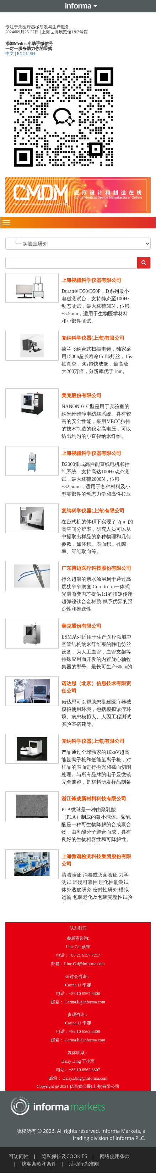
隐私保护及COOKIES (64, 1156)
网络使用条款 (115, 1156)
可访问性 (19, 1156)
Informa (78, 6)
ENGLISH (26, 53)
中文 (10, 53)
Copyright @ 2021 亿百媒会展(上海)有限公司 (78, 1086)
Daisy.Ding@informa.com (85, 1078)
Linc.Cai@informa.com (84, 963)
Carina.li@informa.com (85, 1002)
